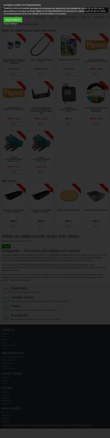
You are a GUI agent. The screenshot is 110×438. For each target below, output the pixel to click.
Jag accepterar (13, 19)
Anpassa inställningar (10, 24)
